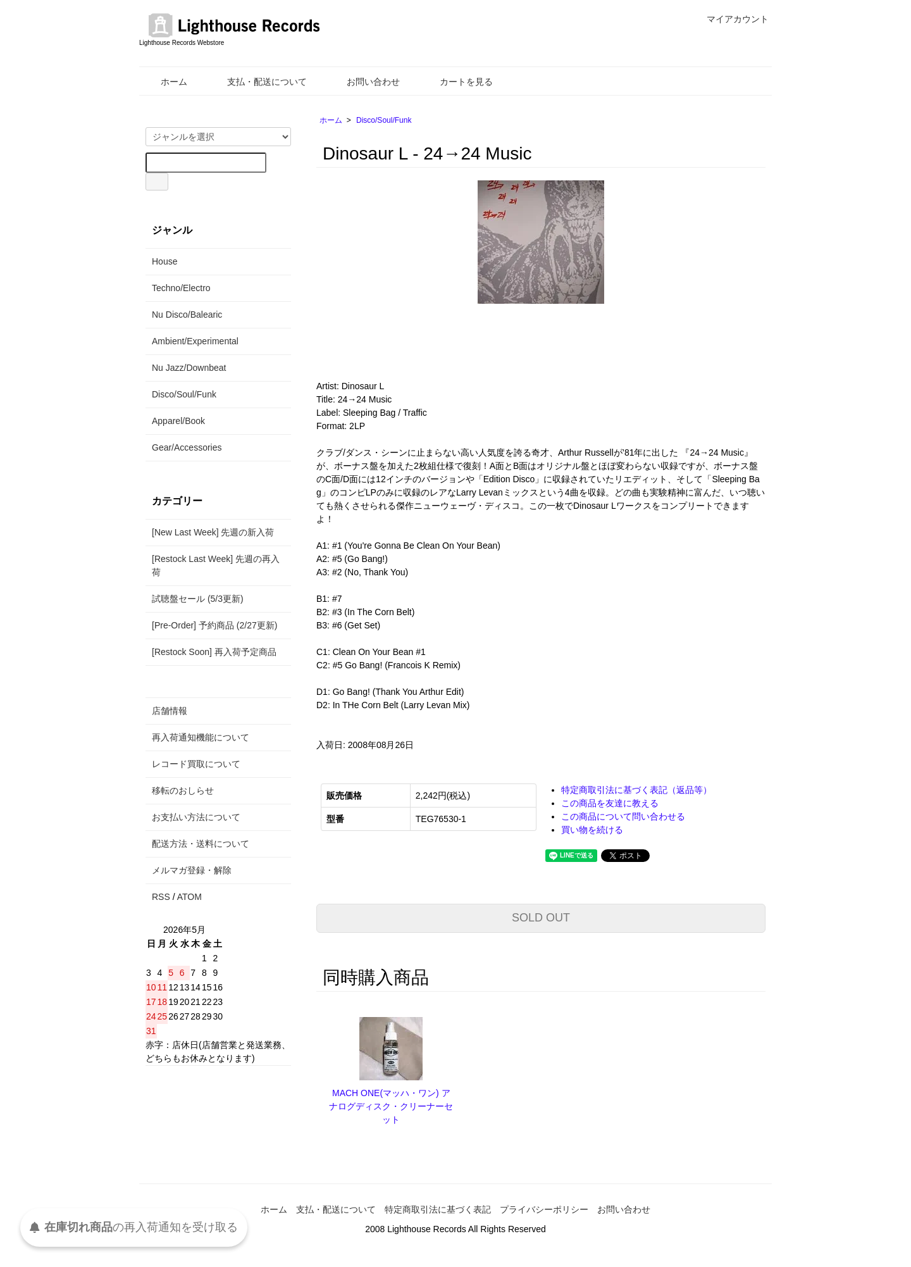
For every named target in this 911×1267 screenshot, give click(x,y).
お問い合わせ (364, 82)
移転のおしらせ (183, 790)
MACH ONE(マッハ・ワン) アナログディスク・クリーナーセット (391, 1106)
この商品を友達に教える (610, 803)
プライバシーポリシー (544, 1209)
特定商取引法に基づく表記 (438, 1209)
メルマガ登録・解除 (192, 870)
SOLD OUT (541, 917)
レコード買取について (196, 764)
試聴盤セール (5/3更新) (198, 599)
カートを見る (457, 82)
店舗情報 (169, 711)
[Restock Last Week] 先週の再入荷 (216, 565)
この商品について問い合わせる (623, 816)
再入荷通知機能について (200, 737)
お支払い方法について (196, 817)
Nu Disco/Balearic (187, 314)
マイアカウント (731, 19)
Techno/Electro (181, 288)
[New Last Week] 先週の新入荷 (213, 532)
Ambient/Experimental (195, 341)
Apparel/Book (178, 421)
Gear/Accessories (186, 447)
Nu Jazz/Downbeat (189, 368)
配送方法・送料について (200, 844)
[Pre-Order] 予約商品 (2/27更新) (214, 625)
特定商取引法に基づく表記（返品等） (636, 790)
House (164, 261)
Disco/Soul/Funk (383, 120)
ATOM (189, 897)
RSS (161, 897)
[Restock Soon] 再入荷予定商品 (214, 652)
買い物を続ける (592, 830)
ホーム (164, 82)
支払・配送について (258, 82)
